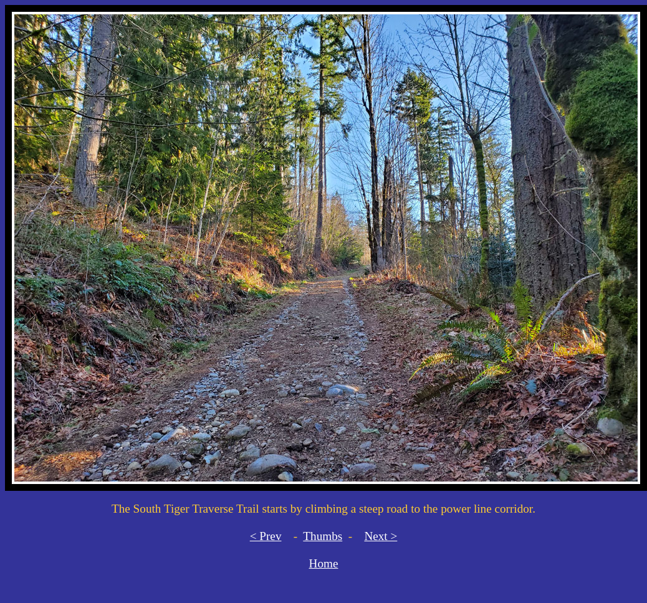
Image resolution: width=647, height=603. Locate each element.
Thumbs (322, 536)
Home (323, 563)
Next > (380, 536)
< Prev (266, 536)
